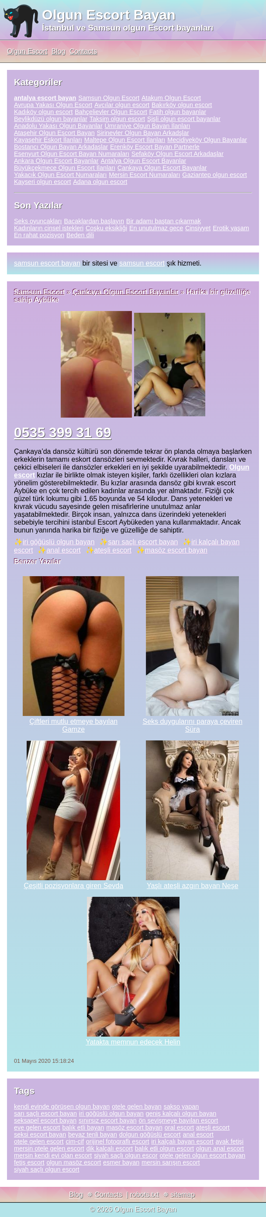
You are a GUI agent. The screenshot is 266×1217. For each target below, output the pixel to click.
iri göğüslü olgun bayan (59, 542)
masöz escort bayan (176, 550)
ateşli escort (112, 550)
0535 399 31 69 (62, 432)
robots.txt (144, 1194)
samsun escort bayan (47, 263)
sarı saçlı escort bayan (143, 542)
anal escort (63, 550)
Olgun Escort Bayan (109, 15)
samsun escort (142, 263)
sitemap (182, 1194)
